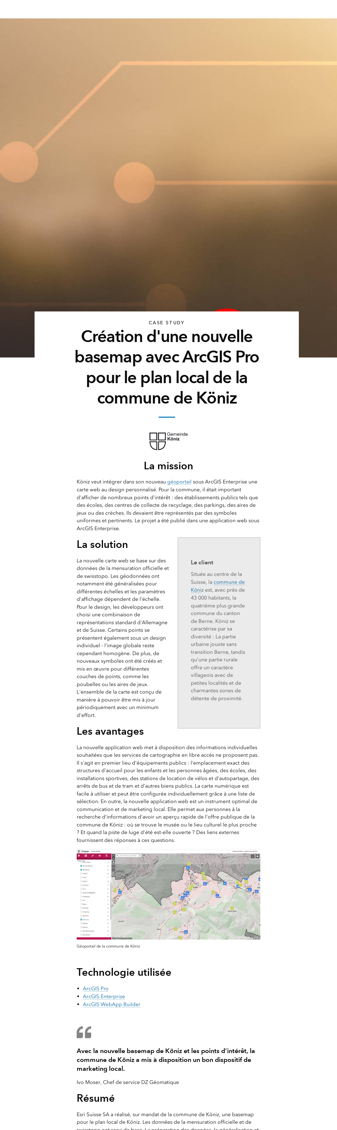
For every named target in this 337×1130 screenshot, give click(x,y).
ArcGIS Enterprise (104, 996)
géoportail (179, 482)
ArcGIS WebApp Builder (112, 1003)
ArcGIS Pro (96, 988)
